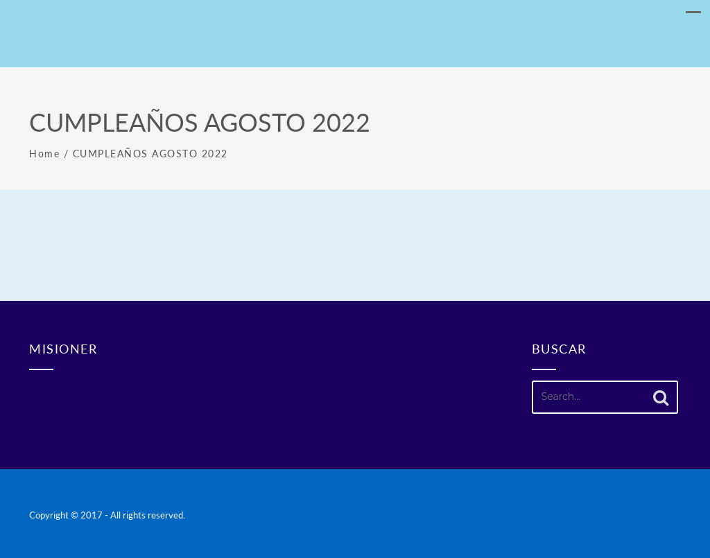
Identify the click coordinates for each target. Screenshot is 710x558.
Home (44, 153)
